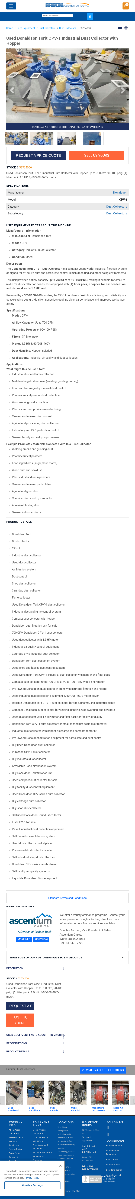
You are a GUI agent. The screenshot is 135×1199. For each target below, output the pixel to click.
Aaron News (14, 1153)
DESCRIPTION (14, 968)
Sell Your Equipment (42, 1152)
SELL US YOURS (96, 155)
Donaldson (120, 192)
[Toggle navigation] (11, 5)
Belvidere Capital (114, 1170)
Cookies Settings (32, 1185)
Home (9, 28)
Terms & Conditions (14, 1143)
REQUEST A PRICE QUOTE (38, 155)
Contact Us (14, 1157)
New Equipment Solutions (40, 1147)
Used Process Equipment (39, 1132)
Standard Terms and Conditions (67, 898)
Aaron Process (113, 1165)
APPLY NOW (41, 939)
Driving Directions (90, 1168)
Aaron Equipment (114, 1145)
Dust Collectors (47, 28)
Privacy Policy (15, 1149)
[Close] (60, 1166)
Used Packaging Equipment (41, 1139)
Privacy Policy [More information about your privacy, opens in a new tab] (32, 1178)
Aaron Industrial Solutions (113, 1177)
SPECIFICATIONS (16, 1043)
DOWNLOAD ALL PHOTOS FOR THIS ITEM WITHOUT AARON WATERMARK (67, 127)
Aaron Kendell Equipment (112, 1152)
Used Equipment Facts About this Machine (35, 1035)
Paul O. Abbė (112, 1159)
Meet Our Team (16, 1137)
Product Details (18, 1051)
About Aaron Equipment (14, 1132)
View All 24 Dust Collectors (103, 1070)
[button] (10, 90)
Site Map (76, 1191)
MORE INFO (24, 939)
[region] (32, 1178)
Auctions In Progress (38, 1158)
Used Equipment (26, 28)
